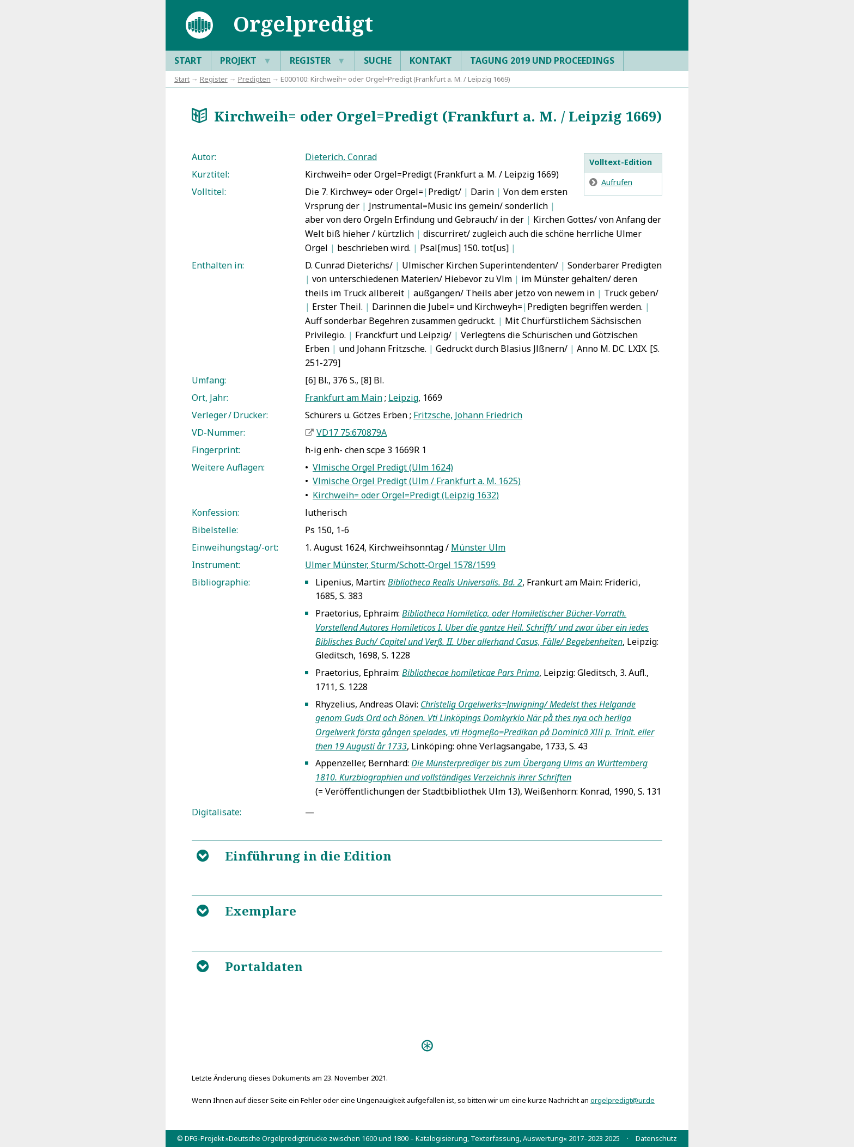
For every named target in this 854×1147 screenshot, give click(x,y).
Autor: (204, 157)
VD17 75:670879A (351, 432)
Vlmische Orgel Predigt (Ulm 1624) (383, 467)
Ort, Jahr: (210, 398)
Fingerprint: (216, 450)
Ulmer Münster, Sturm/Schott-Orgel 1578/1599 (400, 565)
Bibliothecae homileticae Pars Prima (470, 673)
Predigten (254, 79)
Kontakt (431, 60)
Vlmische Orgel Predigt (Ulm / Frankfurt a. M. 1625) (417, 481)
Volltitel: (209, 192)
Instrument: (216, 565)
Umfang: (209, 380)
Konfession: (215, 512)
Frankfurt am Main (343, 398)
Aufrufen (616, 182)
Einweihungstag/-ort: (235, 547)
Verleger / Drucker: (230, 415)
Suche (378, 60)
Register (318, 61)
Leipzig (403, 398)
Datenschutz (656, 1138)
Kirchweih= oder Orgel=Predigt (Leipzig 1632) (406, 495)
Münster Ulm (478, 547)
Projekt (246, 61)
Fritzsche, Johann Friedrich (467, 415)
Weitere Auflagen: (228, 467)
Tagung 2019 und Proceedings (542, 60)
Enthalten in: (218, 265)
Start (188, 60)
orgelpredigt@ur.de (622, 1100)
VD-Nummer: (218, 432)
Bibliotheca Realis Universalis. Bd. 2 (455, 582)
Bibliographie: (221, 582)
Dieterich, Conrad (341, 157)
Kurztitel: (210, 174)
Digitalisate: (216, 812)
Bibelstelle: (215, 530)
